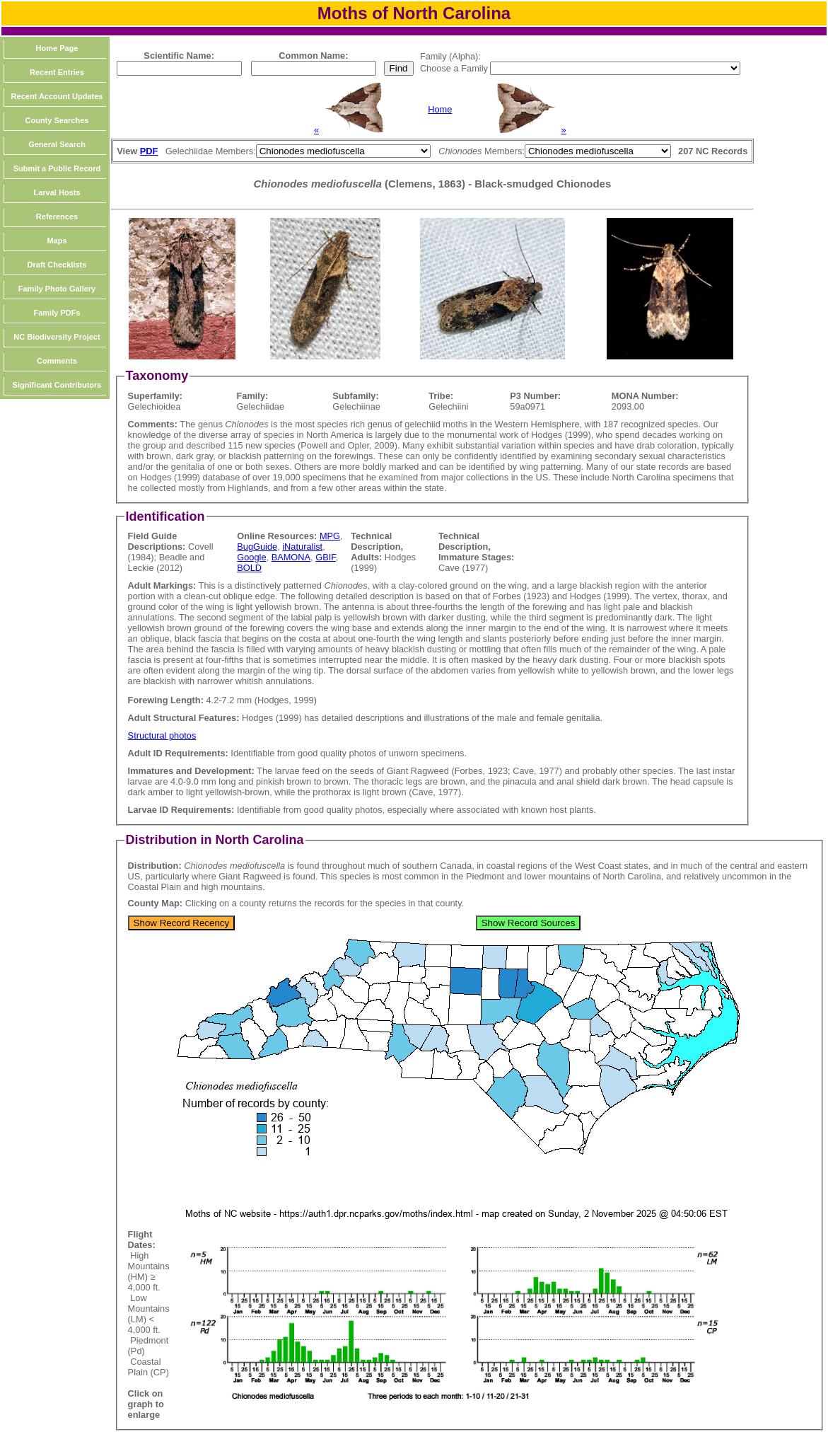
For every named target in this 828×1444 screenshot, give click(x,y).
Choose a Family (455, 68)
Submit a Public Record (56, 168)
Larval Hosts (56, 192)
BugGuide (257, 546)
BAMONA (291, 557)
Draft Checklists (57, 264)
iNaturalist (302, 546)
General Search (57, 144)
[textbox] (179, 68)
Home (440, 109)
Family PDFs (56, 312)
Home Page (57, 48)
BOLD (249, 567)
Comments (57, 361)
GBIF (325, 557)
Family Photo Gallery (56, 288)
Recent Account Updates (57, 96)
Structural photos (162, 735)
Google (251, 557)
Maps (56, 240)
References (57, 216)
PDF (149, 151)
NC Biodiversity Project (56, 337)
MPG (330, 536)
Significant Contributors (57, 385)
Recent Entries (57, 72)
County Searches (57, 120)
